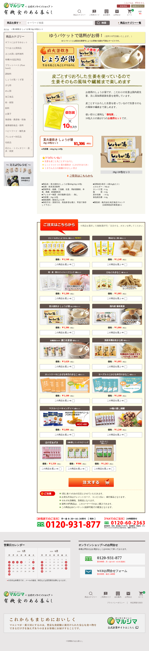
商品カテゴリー (79, 12)
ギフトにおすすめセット (18, 42)
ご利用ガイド (94, 12)
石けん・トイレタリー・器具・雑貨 (18, 149)
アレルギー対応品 (18, 137)
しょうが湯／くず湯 (18, 79)
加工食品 (18, 97)
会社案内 (106, 12)
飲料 (18, 108)
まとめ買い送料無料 (18, 54)
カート (130, 12)
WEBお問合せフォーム (121, 572)
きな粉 (18, 85)
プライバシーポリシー (116, 603)
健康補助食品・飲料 (18, 125)
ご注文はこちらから (81, 175)
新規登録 (123, 6)
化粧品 (18, 142)
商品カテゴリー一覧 (130, 23)
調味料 (18, 74)
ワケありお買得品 (18, 48)
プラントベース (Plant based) (18, 66)
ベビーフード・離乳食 (18, 131)
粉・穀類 (18, 102)
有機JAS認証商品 (18, 59)
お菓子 (18, 114)
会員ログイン (138, 6)
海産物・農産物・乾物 (18, 119)
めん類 (18, 91)
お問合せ (116, 12)
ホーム (6, 29)
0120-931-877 (121, 559)
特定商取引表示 (136, 603)
